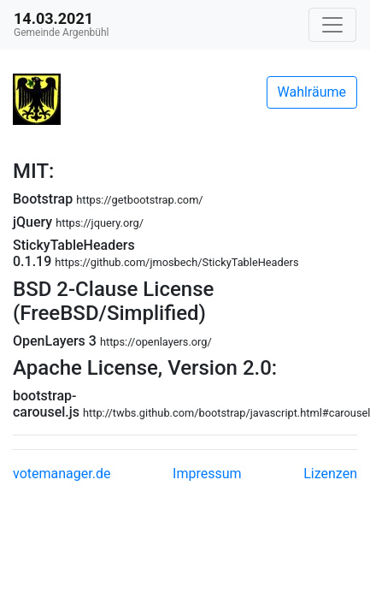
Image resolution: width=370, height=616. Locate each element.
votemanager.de (61, 473)
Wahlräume (312, 92)
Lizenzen (330, 473)
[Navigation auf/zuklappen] (332, 25)
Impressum (207, 473)
